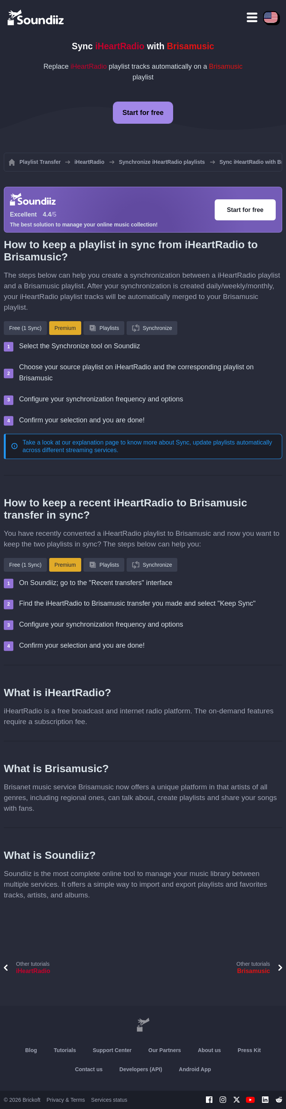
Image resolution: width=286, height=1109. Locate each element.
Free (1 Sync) (25, 328)
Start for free (143, 112)
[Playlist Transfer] (36, 17)
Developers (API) (140, 1069)
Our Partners (164, 1050)
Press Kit (249, 1050)
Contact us (89, 1069)
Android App (195, 1069)
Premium (65, 328)
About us (209, 1050)
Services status (109, 1100)
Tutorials (65, 1050)
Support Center (112, 1050)
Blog (31, 1050)
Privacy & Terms (66, 1100)
